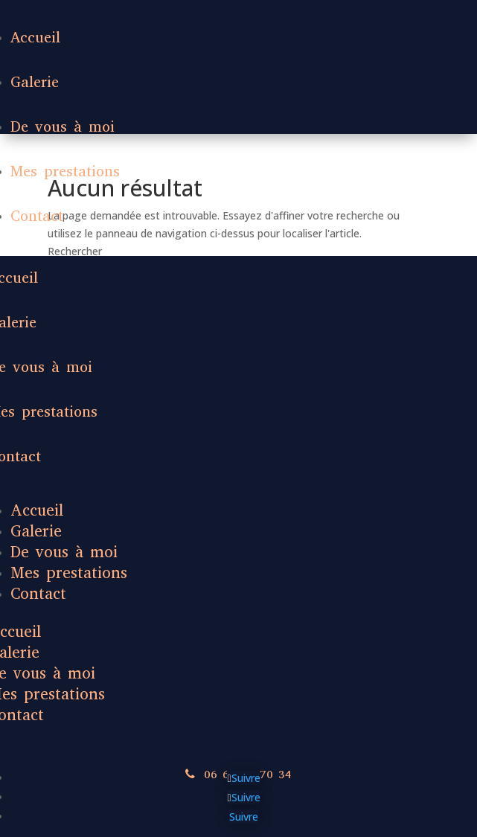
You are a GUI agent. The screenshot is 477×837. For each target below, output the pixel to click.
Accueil (35, 38)
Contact (36, 216)
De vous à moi (62, 127)
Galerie (34, 82)
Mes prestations (65, 171)
